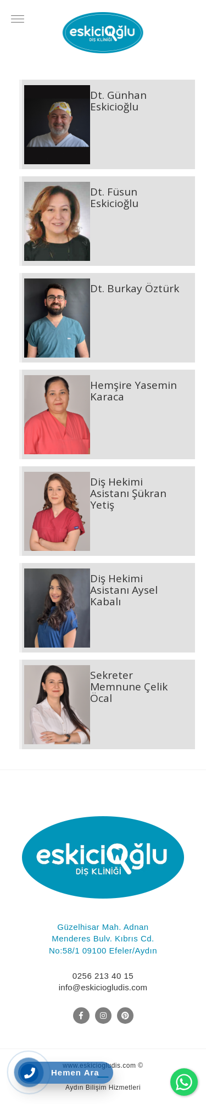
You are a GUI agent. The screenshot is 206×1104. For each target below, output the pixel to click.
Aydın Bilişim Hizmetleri (103, 1087)
